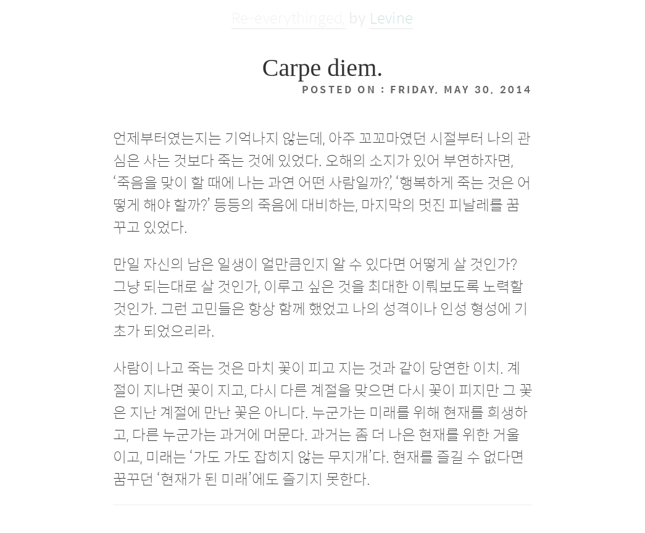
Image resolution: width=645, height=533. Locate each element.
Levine (391, 17)
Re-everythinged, (288, 17)
